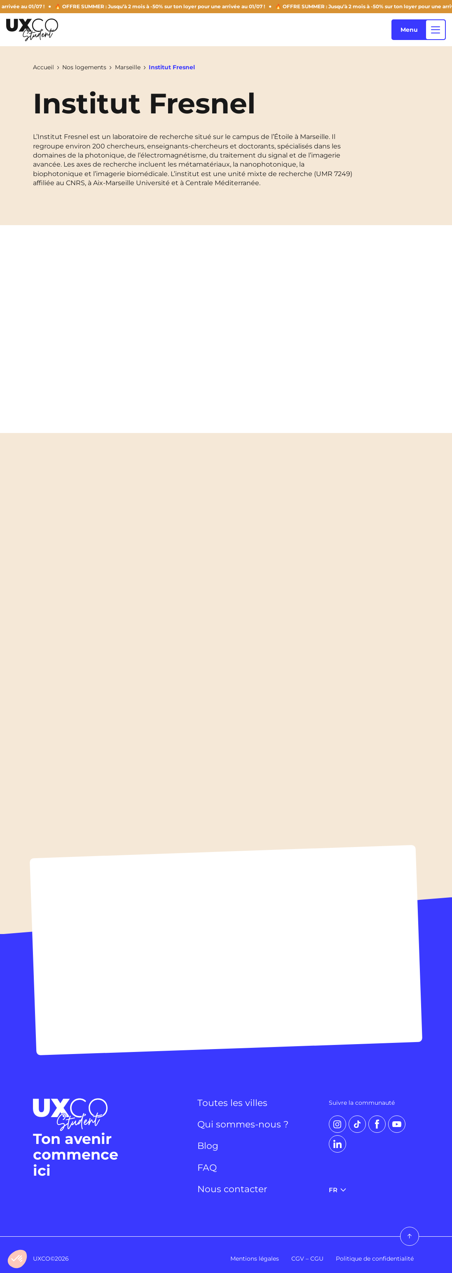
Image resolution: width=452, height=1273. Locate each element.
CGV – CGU (307, 1258)
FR (337, 1190)
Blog (208, 1145)
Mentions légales (254, 1258)
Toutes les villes (232, 1102)
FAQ (207, 1167)
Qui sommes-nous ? (242, 1124)
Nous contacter (232, 1188)
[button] (17, 1259)
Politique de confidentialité (375, 1258)
